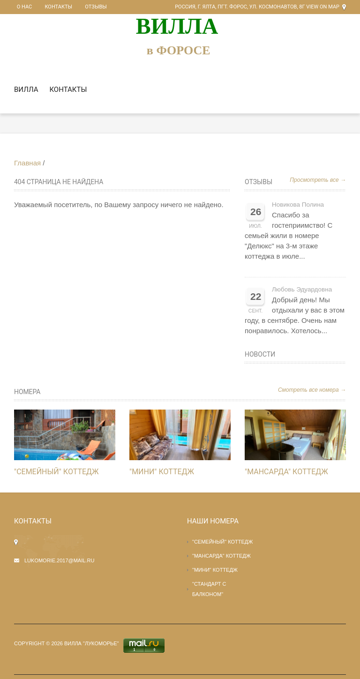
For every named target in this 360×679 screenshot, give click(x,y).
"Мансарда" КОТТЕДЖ (286, 471)
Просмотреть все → (318, 180)
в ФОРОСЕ (178, 50)
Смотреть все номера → (312, 390)
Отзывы (82, 7)
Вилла (26, 89)
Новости (260, 354)
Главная (27, 163)
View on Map (322, 7)
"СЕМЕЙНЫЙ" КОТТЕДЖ (56, 471)
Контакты (51, 7)
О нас (22, 7)
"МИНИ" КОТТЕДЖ (161, 471)
